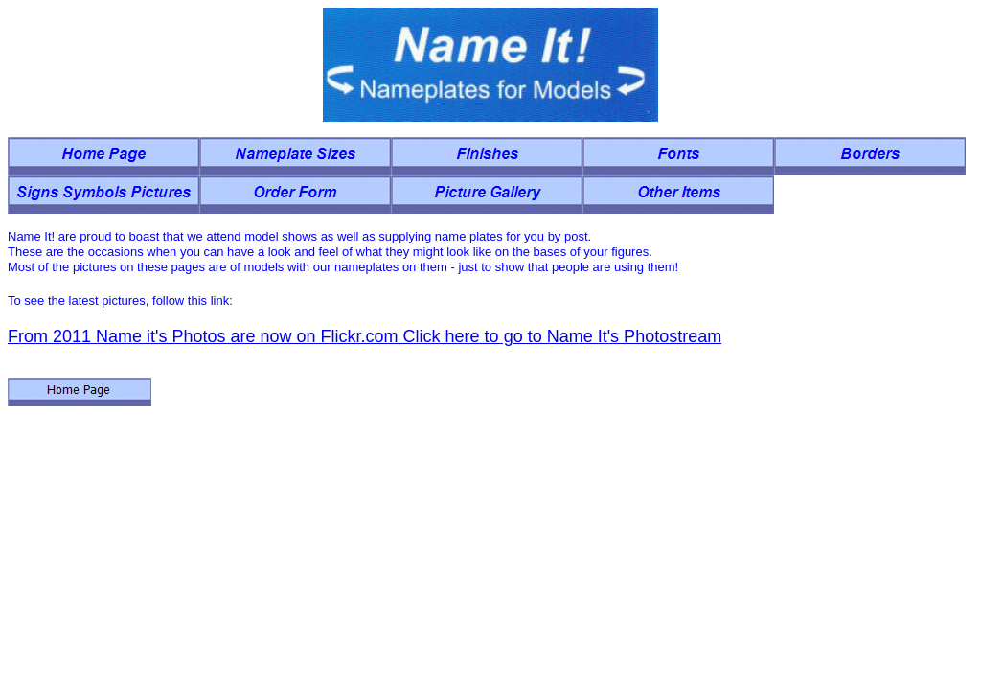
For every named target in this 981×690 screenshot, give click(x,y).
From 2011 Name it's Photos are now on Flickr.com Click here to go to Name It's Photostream (364, 336)
